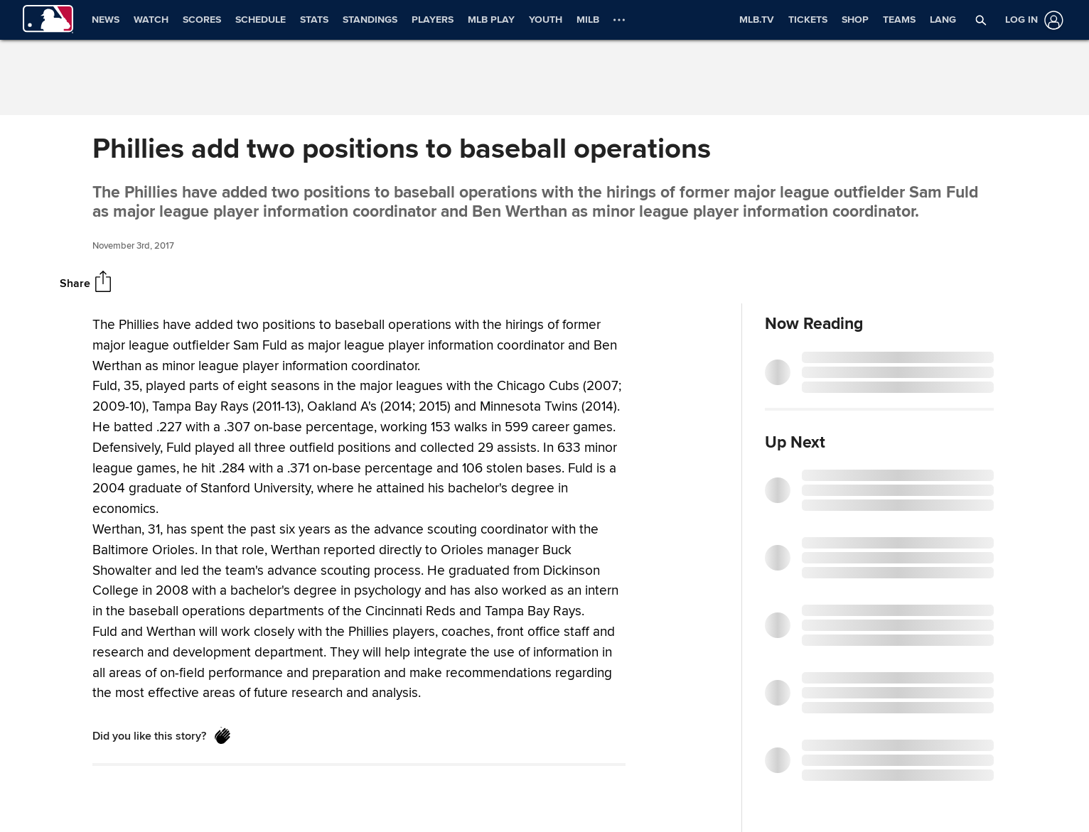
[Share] (103, 283)
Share (75, 283)
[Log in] (1031, 20)
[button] (981, 20)
